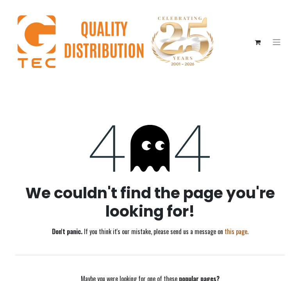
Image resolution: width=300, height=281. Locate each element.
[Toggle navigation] (276, 42)
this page (236, 231)
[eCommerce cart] (257, 42)
